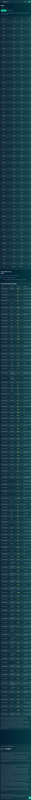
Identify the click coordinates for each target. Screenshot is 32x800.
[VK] (10, 749)
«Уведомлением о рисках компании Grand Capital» (18, 782)
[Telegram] (5, 749)
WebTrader (26, 1)
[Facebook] (3, 749)
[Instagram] (1, 749)
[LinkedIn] (6, 749)
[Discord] (8, 749)
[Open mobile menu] (1, 1)
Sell (10, 10)
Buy (4, 10)
